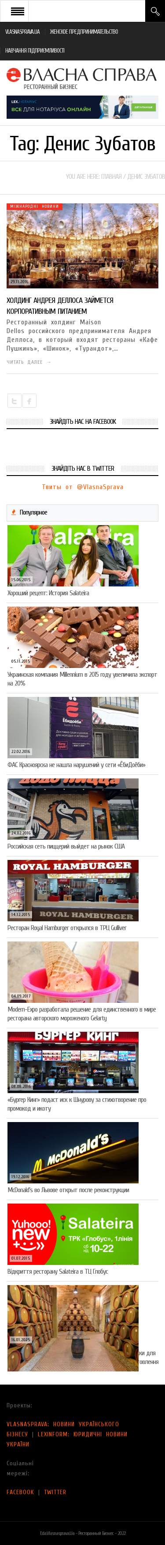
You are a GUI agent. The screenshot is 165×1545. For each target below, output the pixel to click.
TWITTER (55, 1492)
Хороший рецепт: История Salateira (48, 593)
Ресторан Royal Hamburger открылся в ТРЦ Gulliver (66, 928)
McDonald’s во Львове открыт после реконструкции (68, 1190)
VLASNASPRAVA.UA (22, 31)
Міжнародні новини (34, 206)
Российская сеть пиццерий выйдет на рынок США (66, 846)
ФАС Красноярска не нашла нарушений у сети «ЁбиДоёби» (76, 765)
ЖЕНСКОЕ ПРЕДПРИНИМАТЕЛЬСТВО (84, 31)
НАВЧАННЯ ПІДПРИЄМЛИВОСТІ (34, 50)
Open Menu (18, 11)
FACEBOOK (20, 1492)
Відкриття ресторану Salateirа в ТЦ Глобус (57, 1271)
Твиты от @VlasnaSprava (83, 487)
